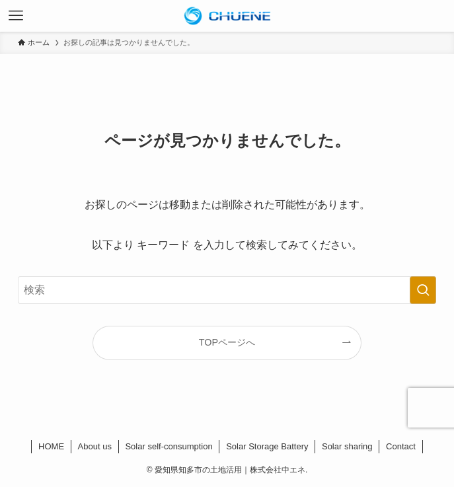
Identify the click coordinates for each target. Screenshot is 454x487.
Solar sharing (347, 446)
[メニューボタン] (16, 16)
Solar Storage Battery (267, 446)
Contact (401, 446)
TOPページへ (227, 342)
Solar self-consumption (168, 446)
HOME (51, 446)
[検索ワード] (226, 290)
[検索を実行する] (423, 290)
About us (95, 446)
